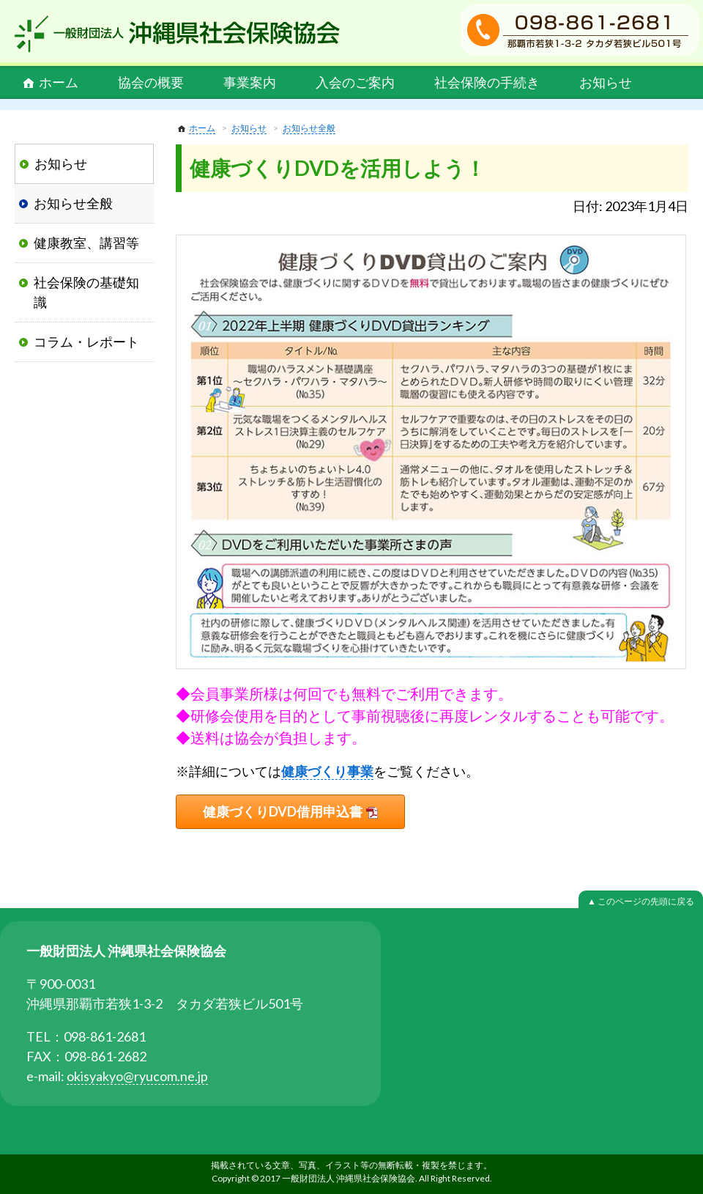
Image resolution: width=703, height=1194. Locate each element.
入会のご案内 (355, 82)
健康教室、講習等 (86, 243)
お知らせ (605, 82)
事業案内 (249, 82)
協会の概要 (151, 82)
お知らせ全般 (309, 127)
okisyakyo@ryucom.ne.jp (137, 1076)
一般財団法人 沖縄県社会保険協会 (177, 33)
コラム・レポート (86, 341)
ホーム (58, 82)
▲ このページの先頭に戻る (640, 901)
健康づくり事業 (327, 771)
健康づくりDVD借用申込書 (282, 811)
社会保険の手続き (487, 82)
